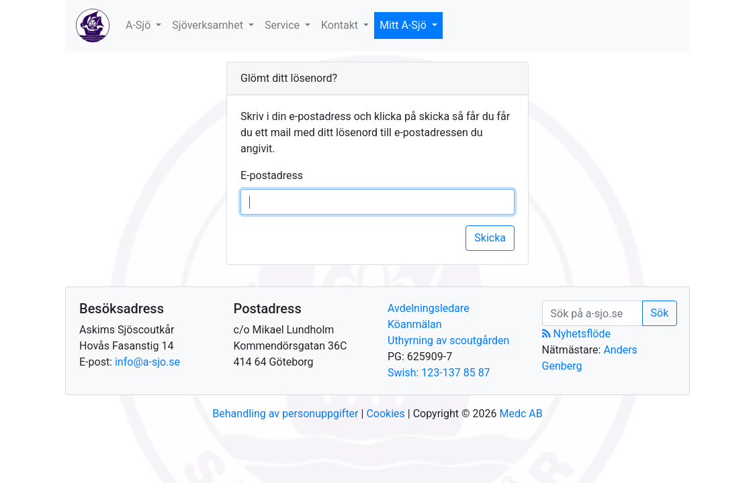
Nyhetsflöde (576, 333)
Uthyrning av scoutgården (448, 340)
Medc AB (520, 413)
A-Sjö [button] (139, 25)
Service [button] (283, 25)
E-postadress (271, 175)
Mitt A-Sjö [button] (404, 25)
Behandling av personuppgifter (285, 413)
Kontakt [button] (341, 25)
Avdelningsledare (429, 308)
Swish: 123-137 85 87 (439, 372)
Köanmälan (415, 324)
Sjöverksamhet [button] (209, 25)
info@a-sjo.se (147, 362)
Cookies (385, 413)
